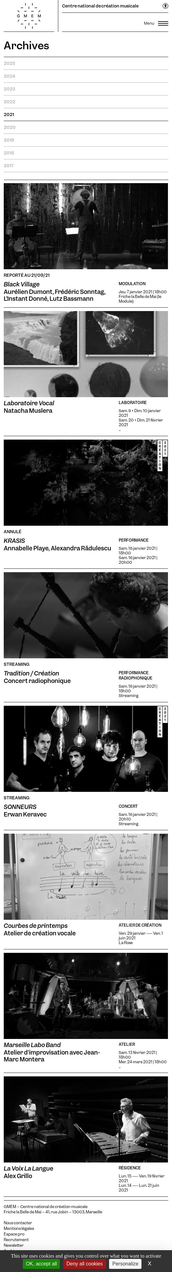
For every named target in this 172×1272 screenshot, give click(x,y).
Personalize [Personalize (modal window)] (125, 1263)
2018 (9, 153)
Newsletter (14, 1245)
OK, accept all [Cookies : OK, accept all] (41, 1263)
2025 (9, 63)
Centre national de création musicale (100, 6)
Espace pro (14, 1234)
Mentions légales (19, 1228)
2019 (9, 140)
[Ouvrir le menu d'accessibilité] (166, 6)
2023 (9, 89)
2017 (9, 165)
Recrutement (16, 1240)
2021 (9, 114)
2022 (9, 102)
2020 (10, 127)
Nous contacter (18, 1223)
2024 (9, 76)
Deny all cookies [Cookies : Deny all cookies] (84, 1263)
